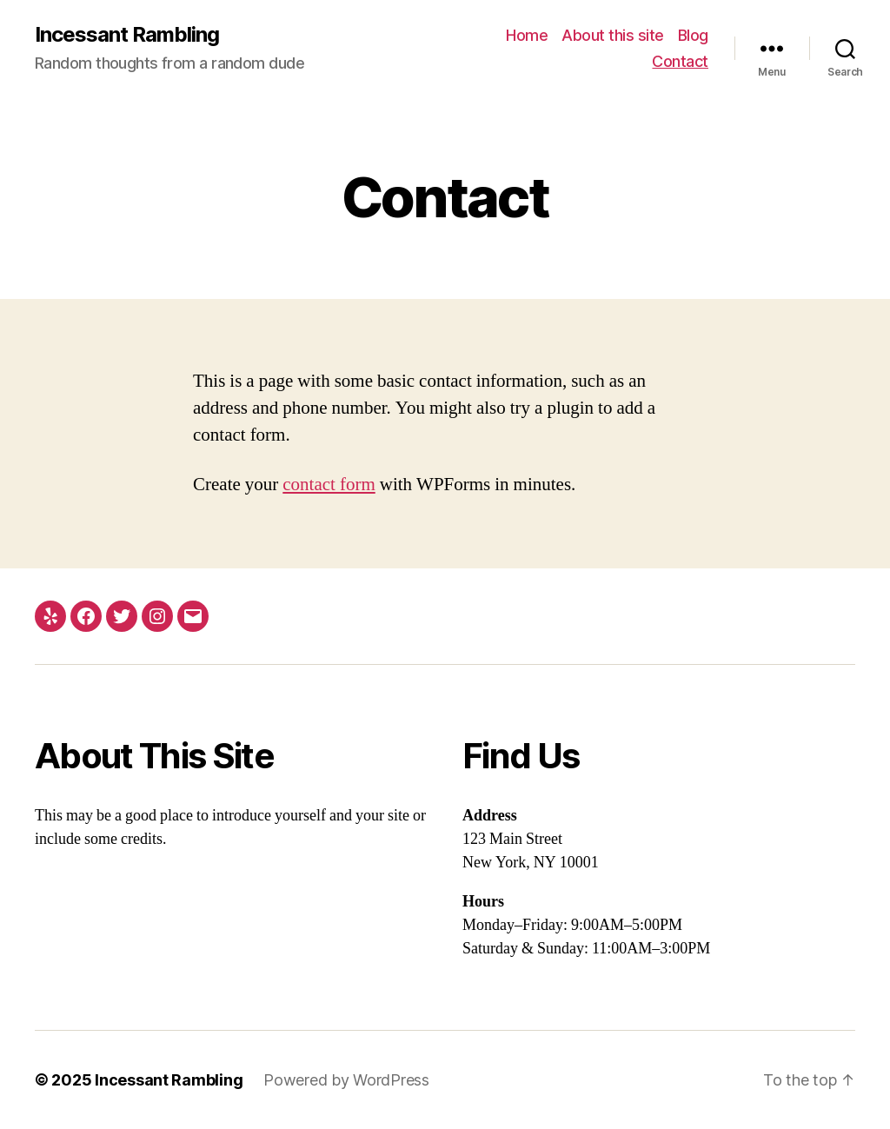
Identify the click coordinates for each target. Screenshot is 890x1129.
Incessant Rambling (127, 34)
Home (527, 35)
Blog (693, 35)
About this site (612, 35)
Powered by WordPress (346, 1080)
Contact (680, 61)
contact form (328, 484)
